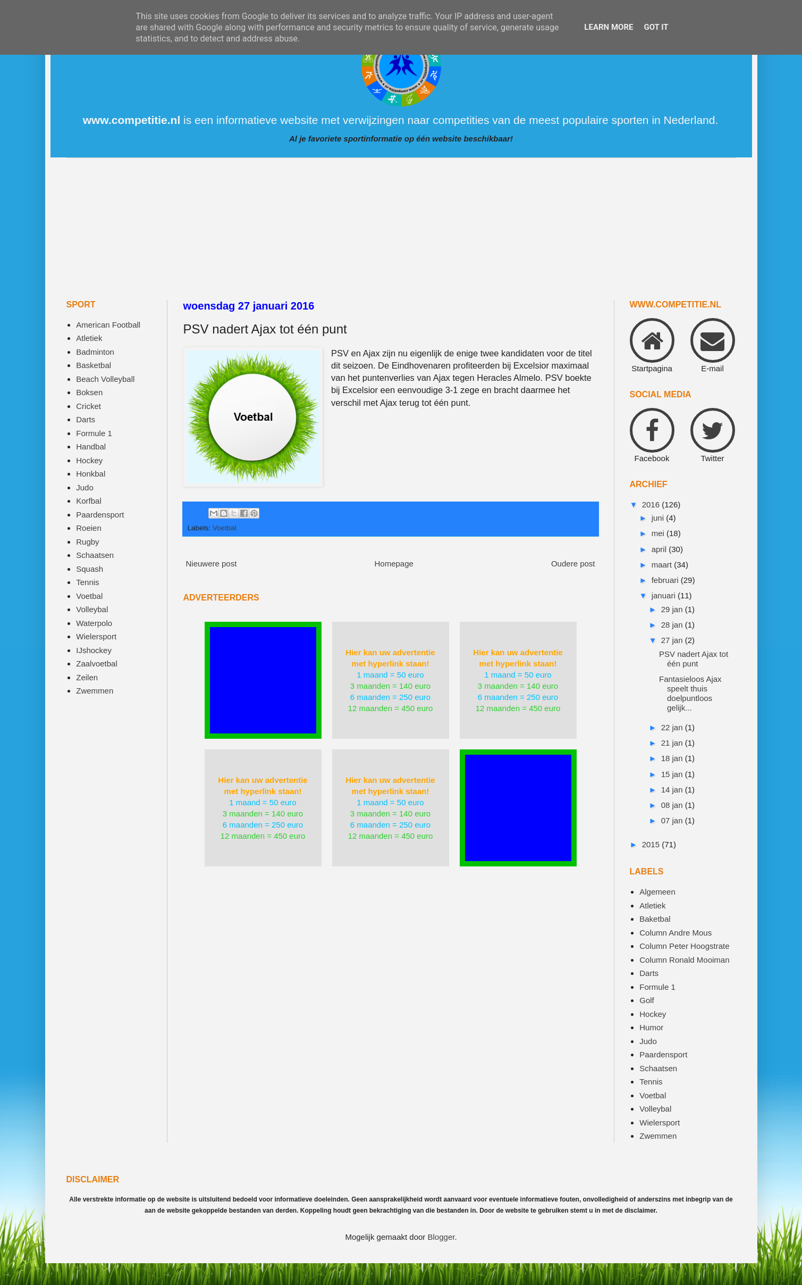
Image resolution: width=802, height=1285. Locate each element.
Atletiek (89, 338)
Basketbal (93, 365)
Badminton (95, 351)
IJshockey (94, 650)
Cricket (88, 406)
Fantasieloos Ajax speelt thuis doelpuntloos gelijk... (690, 693)
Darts (85, 419)
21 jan (673, 742)
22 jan (673, 727)
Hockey (89, 460)
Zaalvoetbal (96, 663)
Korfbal (89, 500)
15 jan (673, 774)
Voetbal (225, 528)
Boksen (89, 392)
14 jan (673, 789)
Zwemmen (94, 690)
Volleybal (92, 609)
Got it (656, 27)
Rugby (87, 541)
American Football (108, 324)
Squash (89, 568)
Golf (646, 1000)
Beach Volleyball (105, 378)
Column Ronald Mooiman (684, 959)
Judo (85, 487)
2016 (652, 504)
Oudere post (573, 563)
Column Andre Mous (675, 932)
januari (665, 595)
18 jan (673, 758)
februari (666, 580)
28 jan (673, 624)
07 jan (673, 820)
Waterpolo (94, 623)
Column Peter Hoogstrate (684, 945)
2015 (652, 844)
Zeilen (87, 677)
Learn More (608, 27)
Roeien (89, 527)
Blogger (441, 1236)
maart (663, 564)
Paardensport (100, 514)
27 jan (673, 640)
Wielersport (96, 636)
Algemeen (657, 891)
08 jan (673, 805)
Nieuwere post (211, 563)
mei (659, 533)
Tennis (87, 582)
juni (659, 517)
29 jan (673, 609)
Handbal (91, 446)
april (660, 549)
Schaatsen (95, 555)
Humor (651, 1027)
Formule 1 (94, 433)
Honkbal (90, 473)
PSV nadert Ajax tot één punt (693, 658)
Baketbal (654, 918)
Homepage (393, 563)
